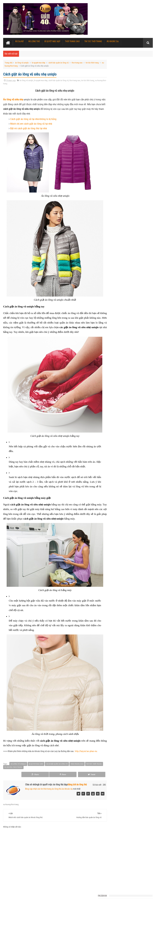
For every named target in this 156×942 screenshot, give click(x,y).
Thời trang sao (72, 41)
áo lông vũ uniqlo (22, 62)
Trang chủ (8, 62)
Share (71, 779)
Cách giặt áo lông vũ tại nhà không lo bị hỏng (33, 118)
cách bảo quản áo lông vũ (58, 62)
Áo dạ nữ (19, 41)
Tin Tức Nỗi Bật (115, 114)
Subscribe (145, 114)
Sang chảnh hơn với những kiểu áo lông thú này (128, 171)
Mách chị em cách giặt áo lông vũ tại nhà (31, 123)
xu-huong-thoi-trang (15, 65)
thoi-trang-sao (77, 62)
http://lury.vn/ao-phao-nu (86, 755)
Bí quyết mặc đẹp (52, 41)
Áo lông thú (34, 41)
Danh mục (130, 114)
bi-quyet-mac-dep (38, 62)
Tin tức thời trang (93, 41)
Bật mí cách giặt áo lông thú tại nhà (28, 128)
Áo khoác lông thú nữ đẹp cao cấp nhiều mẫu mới (73, 933)
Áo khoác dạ (113, 41)
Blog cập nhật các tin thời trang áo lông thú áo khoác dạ (49, 793)
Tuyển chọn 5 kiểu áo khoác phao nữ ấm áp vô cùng (130, 213)
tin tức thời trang (92, 62)
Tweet (91, 779)
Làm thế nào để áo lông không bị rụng (124, 256)
